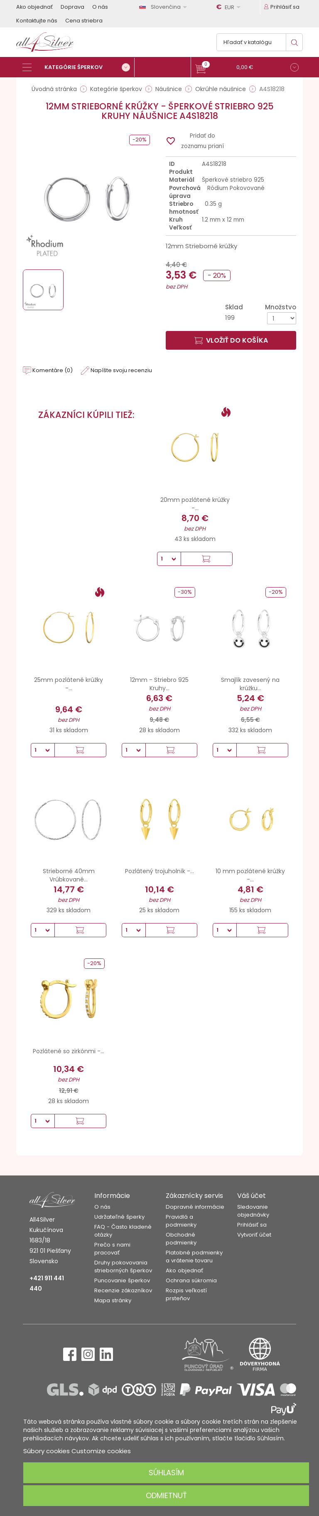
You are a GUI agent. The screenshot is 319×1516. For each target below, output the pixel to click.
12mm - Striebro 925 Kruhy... (159, 684)
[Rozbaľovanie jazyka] (164, 7)
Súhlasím (166, 1472)
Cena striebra (84, 20)
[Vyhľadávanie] (259, 42)
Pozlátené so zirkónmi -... (68, 1051)
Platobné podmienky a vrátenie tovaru (194, 1256)
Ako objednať (34, 6)
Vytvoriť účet (254, 1235)
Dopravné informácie (195, 1207)
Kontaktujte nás (36, 20)
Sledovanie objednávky (253, 1211)
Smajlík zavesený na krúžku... (250, 684)
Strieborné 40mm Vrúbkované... (69, 875)
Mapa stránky (112, 1300)
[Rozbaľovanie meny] (230, 7)
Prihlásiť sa (252, 1225)
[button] (247, 68)
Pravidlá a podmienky (181, 1221)
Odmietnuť (166, 1495)
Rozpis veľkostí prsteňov (186, 1294)
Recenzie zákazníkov (123, 1290)
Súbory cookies (46, 1451)
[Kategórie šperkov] (78, 67)
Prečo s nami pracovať (112, 1249)
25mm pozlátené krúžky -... (68, 684)
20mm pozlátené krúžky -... (195, 504)
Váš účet (251, 1195)
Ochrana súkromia (191, 1280)
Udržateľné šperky (119, 1217)
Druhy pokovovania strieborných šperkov (123, 1266)
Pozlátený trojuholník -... (159, 871)
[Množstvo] (281, 318)
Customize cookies (101, 1451)
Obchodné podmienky (181, 1239)
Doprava (72, 6)
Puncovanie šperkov (122, 1280)
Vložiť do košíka (231, 340)
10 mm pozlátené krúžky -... (250, 875)
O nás (100, 6)
